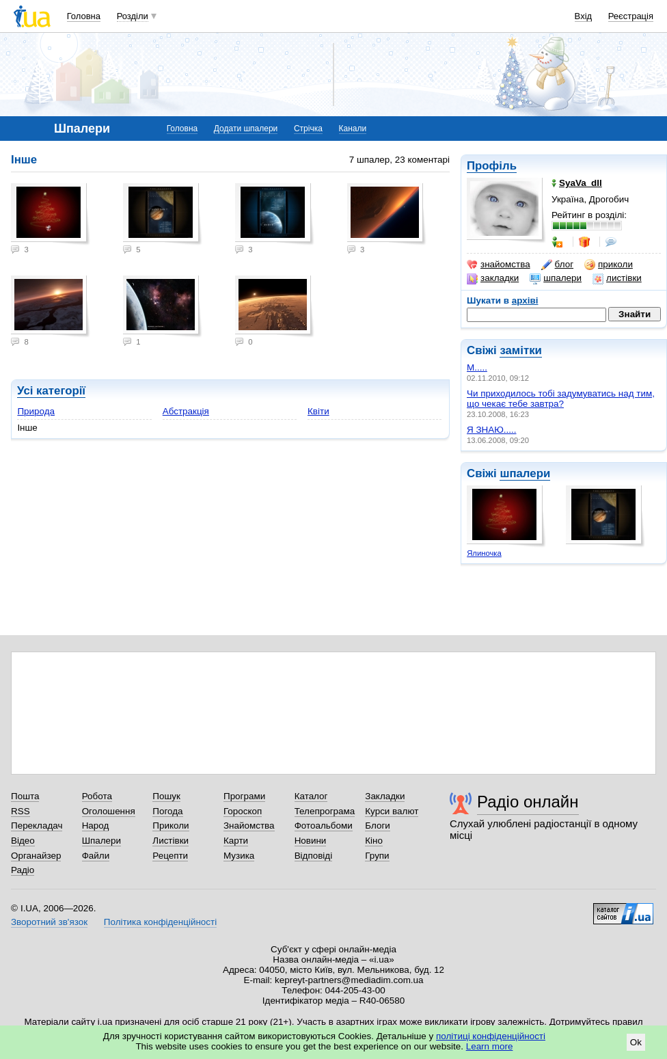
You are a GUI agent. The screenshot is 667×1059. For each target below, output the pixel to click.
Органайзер (36, 855)
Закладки (385, 796)
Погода (167, 811)
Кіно (374, 840)
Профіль (492, 165)
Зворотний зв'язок (49, 922)
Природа (36, 411)
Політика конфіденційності (160, 922)
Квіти (318, 411)
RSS (20, 811)
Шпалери (101, 840)
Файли (96, 855)
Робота (97, 796)
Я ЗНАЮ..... (491, 430)
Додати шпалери (245, 128)
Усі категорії (51, 390)
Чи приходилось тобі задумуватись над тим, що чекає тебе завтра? (561, 398)
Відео (23, 840)
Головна (83, 16)
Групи (377, 855)
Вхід (584, 16)
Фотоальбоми (324, 825)
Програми (244, 796)
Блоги (377, 825)
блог (557, 264)
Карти (235, 840)
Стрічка (308, 128)
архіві (525, 300)
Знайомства (249, 825)
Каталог (311, 796)
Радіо (22, 870)
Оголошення (108, 811)
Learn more (489, 1046)
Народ (95, 825)
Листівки (170, 840)
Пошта (25, 796)
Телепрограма (325, 811)
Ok (636, 1042)
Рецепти (170, 855)
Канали (353, 128)
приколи (608, 264)
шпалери (556, 278)
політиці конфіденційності (490, 1036)
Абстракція (186, 411)
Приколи (170, 825)
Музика (238, 855)
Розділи (132, 16)
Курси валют (391, 811)
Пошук (166, 796)
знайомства (498, 264)
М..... (477, 367)
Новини (311, 840)
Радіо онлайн (528, 801)
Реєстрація (630, 16)
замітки (521, 350)
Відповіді (314, 855)
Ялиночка (484, 553)
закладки (493, 278)
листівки (617, 278)
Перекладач (36, 825)
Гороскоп (242, 811)
